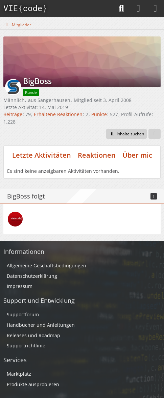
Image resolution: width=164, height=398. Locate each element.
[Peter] (15, 219)
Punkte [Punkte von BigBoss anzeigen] (99, 114)
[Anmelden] (138, 8)
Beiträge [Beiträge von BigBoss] (12, 114)
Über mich (139, 155)
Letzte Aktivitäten (41, 155)
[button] (126, 134)
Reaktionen (97, 155)
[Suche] (121, 8)
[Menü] (155, 8)
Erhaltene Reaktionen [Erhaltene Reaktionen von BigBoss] (58, 114)
